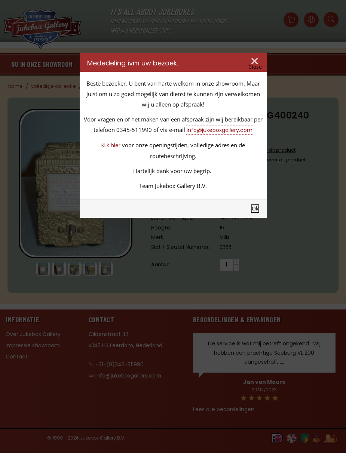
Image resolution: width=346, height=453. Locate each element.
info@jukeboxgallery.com (219, 130)
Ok (255, 208)
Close (255, 66)
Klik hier (110, 145)
